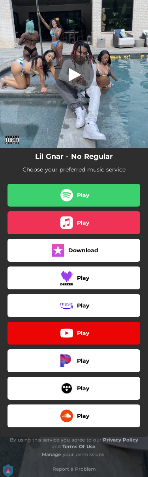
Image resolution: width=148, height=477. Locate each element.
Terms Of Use (79, 446)
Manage (51, 454)
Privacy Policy (120, 440)
